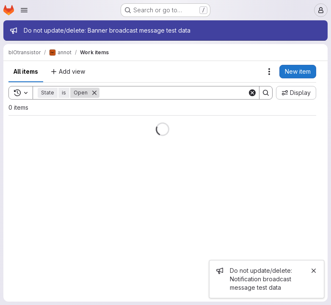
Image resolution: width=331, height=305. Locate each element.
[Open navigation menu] (24, 10)
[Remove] (94, 93)
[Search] (173, 93)
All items (26, 71)
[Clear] (252, 93)
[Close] (314, 271)
